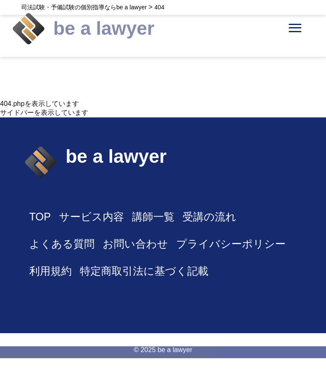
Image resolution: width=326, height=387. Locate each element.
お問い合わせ (135, 244)
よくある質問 (62, 244)
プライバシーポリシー (231, 244)
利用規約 (50, 271)
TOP (40, 217)
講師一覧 (153, 217)
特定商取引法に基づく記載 (144, 271)
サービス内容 (91, 217)
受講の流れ (209, 217)
